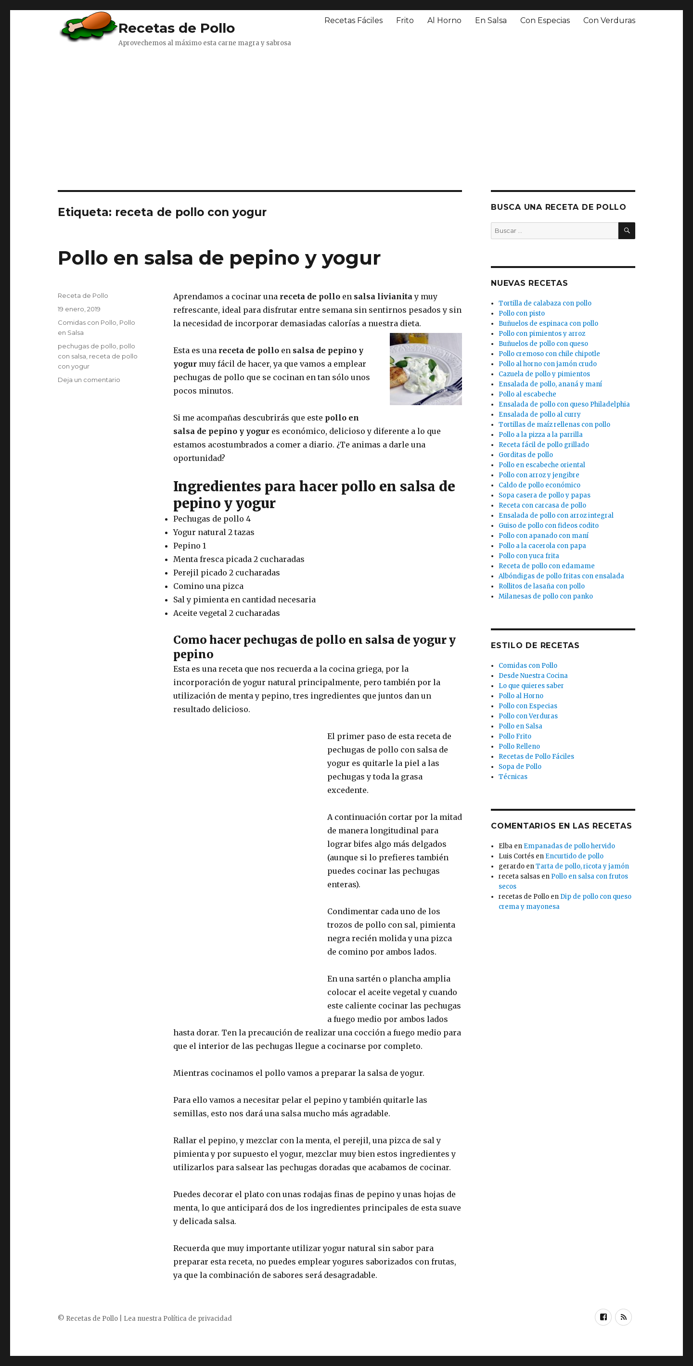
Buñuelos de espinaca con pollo (548, 323)
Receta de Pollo (83, 295)
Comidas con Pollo (87, 322)
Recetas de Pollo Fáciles (536, 757)
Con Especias (545, 20)
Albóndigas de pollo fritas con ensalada (561, 576)
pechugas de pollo (87, 346)
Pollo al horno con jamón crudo (548, 364)
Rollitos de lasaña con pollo (542, 586)
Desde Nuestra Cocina (533, 676)
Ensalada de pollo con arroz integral (556, 515)
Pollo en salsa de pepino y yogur (219, 257)
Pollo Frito (515, 736)
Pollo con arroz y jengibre (539, 475)
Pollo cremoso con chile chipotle (549, 354)
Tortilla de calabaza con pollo (545, 303)
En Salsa (491, 20)
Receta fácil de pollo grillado (544, 445)
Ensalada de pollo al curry (540, 414)
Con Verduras (609, 20)
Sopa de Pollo (520, 767)
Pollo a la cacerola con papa (542, 546)
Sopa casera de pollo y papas (544, 495)
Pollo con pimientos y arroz (542, 334)
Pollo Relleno (519, 746)
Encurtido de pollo (574, 856)
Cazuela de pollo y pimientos (544, 374)
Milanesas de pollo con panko (546, 596)
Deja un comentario (89, 379)
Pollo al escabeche (527, 394)
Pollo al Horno (521, 696)
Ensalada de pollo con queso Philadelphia (564, 404)
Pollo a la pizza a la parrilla (541, 435)
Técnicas (513, 777)
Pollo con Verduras (528, 716)
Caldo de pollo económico (539, 485)
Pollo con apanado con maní (544, 536)
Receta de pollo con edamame (547, 566)
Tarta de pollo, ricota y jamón (582, 866)
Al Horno (444, 20)
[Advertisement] (291, 118)
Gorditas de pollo (526, 455)
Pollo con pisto (522, 313)
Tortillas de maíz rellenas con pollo (554, 425)
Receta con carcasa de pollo (542, 505)
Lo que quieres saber (531, 686)
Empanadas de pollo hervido (569, 846)
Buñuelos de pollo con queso (543, 344)
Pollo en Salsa (520, 726)
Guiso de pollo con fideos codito (549, 526)
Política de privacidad (197, 1319)
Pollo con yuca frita (529, 556)
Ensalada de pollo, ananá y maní (550, 384)
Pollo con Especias (528, 706)
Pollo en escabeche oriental (542, 465)
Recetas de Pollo (176, 28)
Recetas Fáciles (353, 20)
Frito (405, 20)
